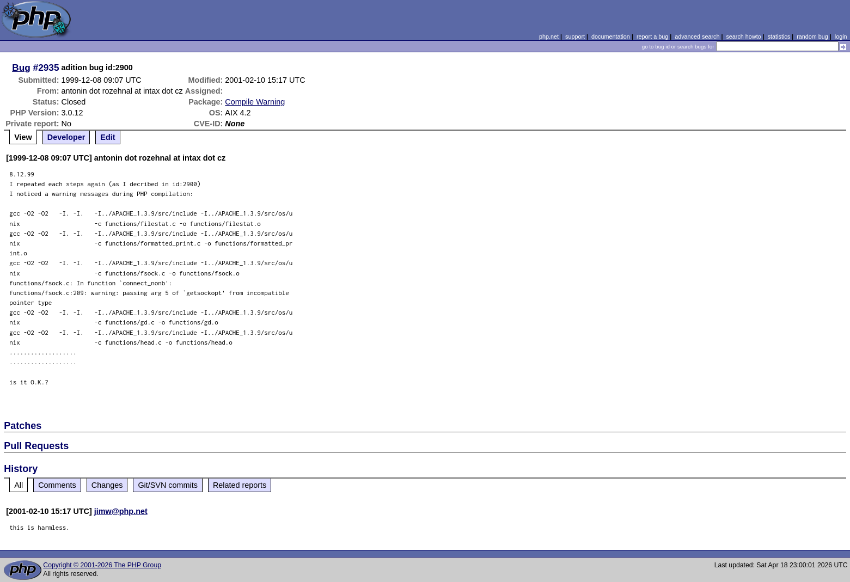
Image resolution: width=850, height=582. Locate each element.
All (18, 485)
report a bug (652, 36)
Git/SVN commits (168, 485)
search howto (743, 36)
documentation (610, 36)
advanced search (697, 36)
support (575, 36)
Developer (66, 137)
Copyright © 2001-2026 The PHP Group (102, 565)
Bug (21, 67)
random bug (812, 36)
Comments (57, 485)
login (841, 36)
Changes (107, 485)
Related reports (239, 485)
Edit (107, 137)
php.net (549, 36)
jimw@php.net (121, 511)
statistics (779, 36)
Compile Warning (255, 101)
